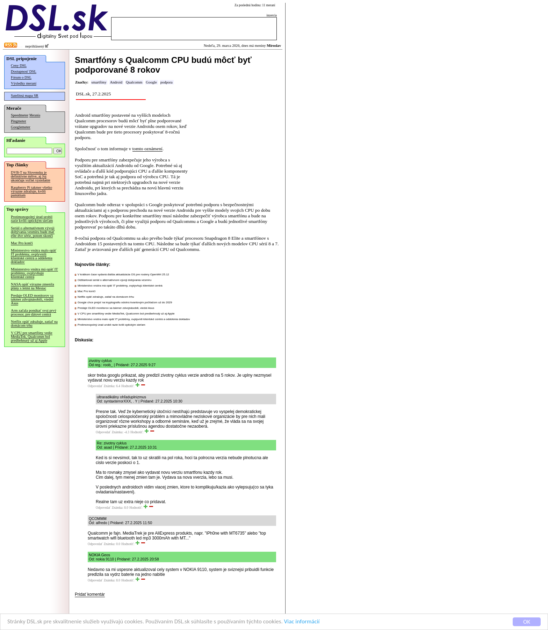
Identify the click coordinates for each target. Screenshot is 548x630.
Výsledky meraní (23, 83)
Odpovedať (95, 386)
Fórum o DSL (21, 77)
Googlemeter (20, 127)
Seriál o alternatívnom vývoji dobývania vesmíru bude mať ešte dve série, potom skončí (33, 232)
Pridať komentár (90, 594)
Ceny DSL (19, 65)
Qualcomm (134, 82)
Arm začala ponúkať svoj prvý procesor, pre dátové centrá (33, 312)
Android (116, 82)
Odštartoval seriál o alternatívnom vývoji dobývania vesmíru (114, 280)
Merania (34, 115)
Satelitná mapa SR (24, 95)
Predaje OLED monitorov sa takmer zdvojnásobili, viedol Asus (32, 299)
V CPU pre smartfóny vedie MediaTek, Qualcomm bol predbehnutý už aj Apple (31, 336)
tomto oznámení (147, 148)
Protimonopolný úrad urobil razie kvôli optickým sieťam (32, 219)
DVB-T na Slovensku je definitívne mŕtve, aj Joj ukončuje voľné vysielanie (30, 176)
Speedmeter (19, 115)
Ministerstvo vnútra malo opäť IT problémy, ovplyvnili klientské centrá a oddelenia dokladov (33, 256)
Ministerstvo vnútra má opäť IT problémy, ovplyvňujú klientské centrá (34, 273)
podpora (166, 82)
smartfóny (98, 82)
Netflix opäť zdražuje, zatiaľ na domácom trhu (34, 323)
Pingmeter (18, 121)
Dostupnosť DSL (23, 71)
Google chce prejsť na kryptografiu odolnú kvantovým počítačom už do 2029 (125, 302)
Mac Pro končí (22, 243)
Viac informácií (302, 621)
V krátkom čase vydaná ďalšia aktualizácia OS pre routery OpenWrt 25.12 (123, 274)
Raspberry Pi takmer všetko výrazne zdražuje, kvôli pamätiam (31, 191)
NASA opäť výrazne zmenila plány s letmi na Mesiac (32, 286)
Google (151, 82)
